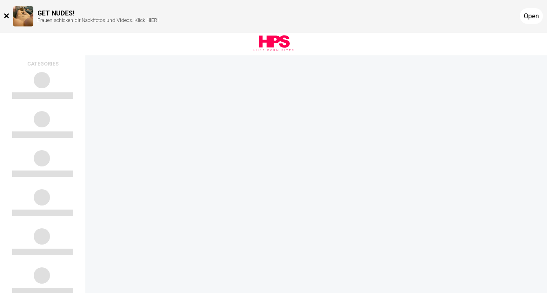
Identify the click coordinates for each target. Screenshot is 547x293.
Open (531, 16)
